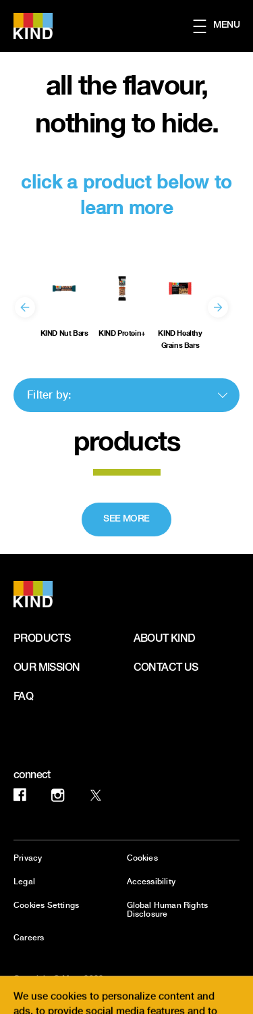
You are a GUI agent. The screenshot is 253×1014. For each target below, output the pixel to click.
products (126, 440)
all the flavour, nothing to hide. (127, 103)
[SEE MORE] (126, 519)
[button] (223, 26)
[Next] (218, 307)
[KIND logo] (48, 594)
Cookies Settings (46, 905)
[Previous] (25, 307)
